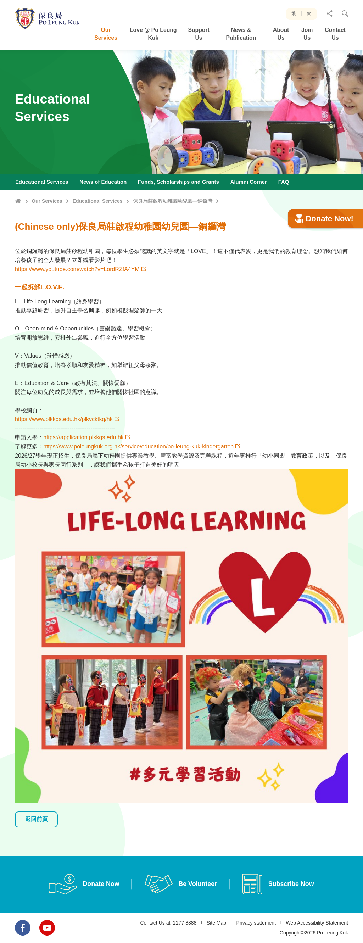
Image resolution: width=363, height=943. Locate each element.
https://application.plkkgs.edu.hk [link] (83, 472)
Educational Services (98, 201)
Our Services (47, 201)
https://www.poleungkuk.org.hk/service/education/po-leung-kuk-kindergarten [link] (138, 481)
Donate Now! (324, 253)
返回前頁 (36, 854)
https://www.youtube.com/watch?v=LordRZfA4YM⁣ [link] (77, 304)
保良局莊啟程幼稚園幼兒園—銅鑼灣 (172, 201)
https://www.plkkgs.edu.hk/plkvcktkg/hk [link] (64, 454)
